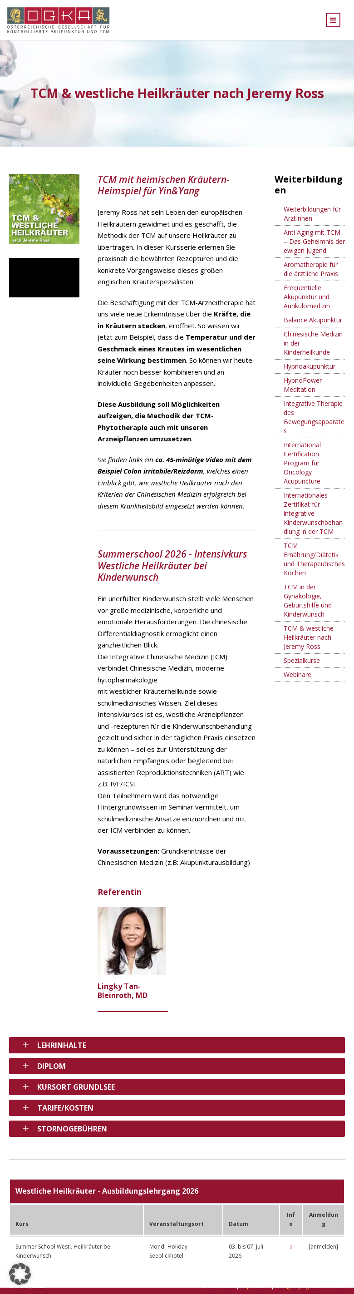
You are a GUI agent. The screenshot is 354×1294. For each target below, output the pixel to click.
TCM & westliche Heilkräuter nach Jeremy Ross (309, 643)
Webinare (297, 681)
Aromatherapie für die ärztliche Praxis (311, 275)
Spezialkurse (302, 666)
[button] (20, 1274)
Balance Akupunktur (313, 326)
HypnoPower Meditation (303, 391)
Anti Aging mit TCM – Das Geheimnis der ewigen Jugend (314, 247)
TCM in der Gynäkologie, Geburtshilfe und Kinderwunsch (308, 607)
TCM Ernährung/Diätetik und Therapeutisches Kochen (314, 565)
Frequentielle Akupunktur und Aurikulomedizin (307, 303)
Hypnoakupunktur (309, 372)
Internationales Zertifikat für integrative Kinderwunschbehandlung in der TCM (313, 519)
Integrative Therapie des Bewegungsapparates (314, 423)
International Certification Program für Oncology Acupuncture (302, 469)
